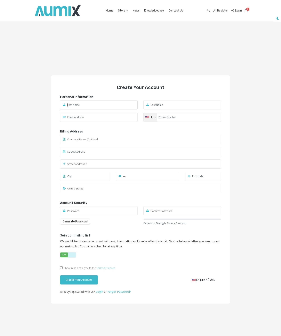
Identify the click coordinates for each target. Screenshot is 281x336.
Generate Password (75, 221)
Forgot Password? (119, 291)
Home (109, 10)
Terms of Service (105, 268)
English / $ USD (203, 280)
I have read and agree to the (87, 268)
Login (100, 291)
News (136, 10)
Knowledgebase (154, 10)
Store (122, 10)
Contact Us (176, 10)
